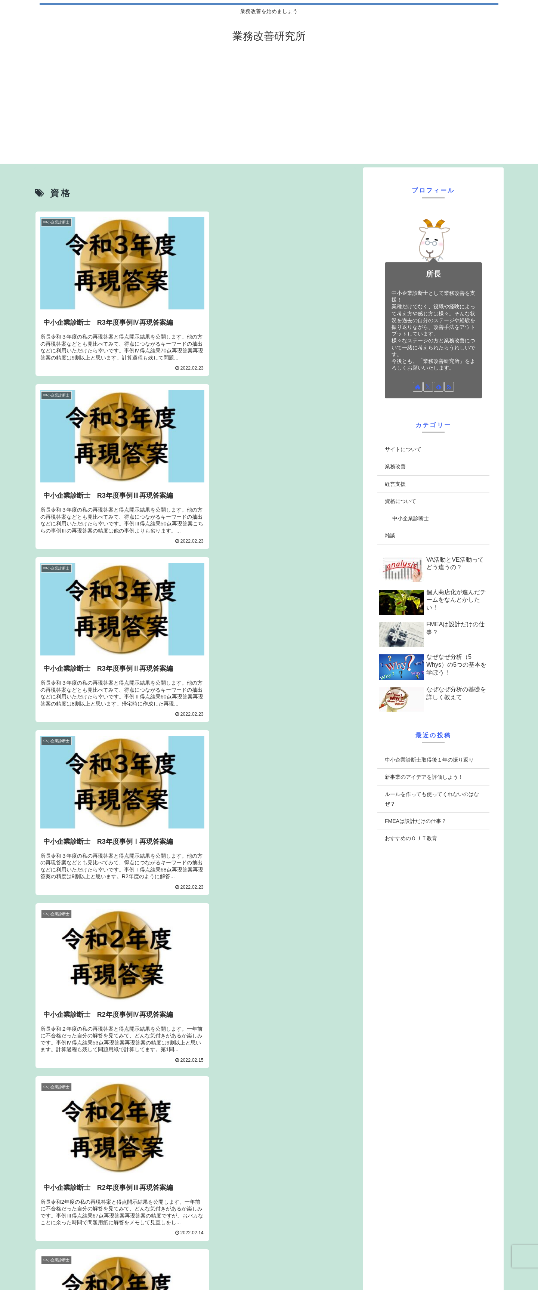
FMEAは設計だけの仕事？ (415, 821)
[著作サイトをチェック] (418, 387)
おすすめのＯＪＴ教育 (411, 838)
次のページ (195, 1181)
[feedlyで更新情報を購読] (438, 387)
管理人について (383, 1264)
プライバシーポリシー (331, 1264)
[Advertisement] (269, 111)
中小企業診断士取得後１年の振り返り (429, 760)
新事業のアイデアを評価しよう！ (424, 777)
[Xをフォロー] (428, 387)
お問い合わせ (281, 1264)
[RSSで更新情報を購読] (449, 387)
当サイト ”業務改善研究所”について (453, 1264)
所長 (433, 274)
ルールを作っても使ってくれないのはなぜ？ (432, 798)
